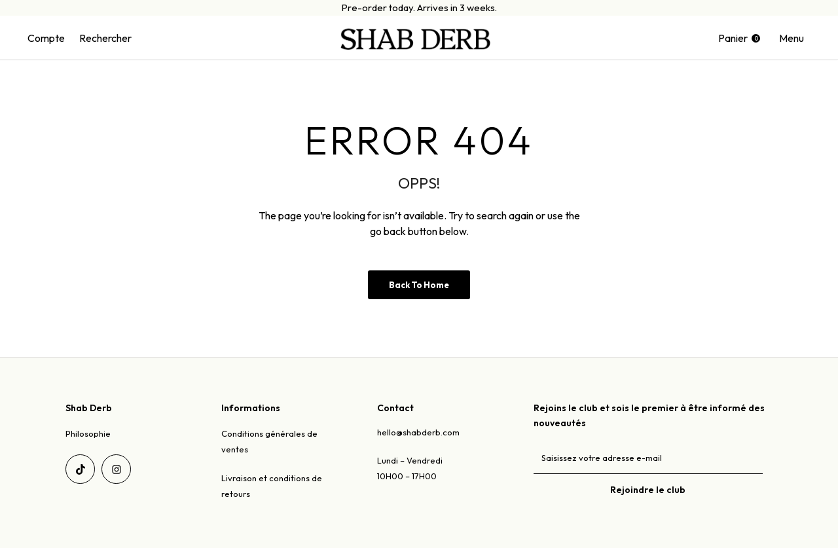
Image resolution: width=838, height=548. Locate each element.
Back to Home (419, 285)
